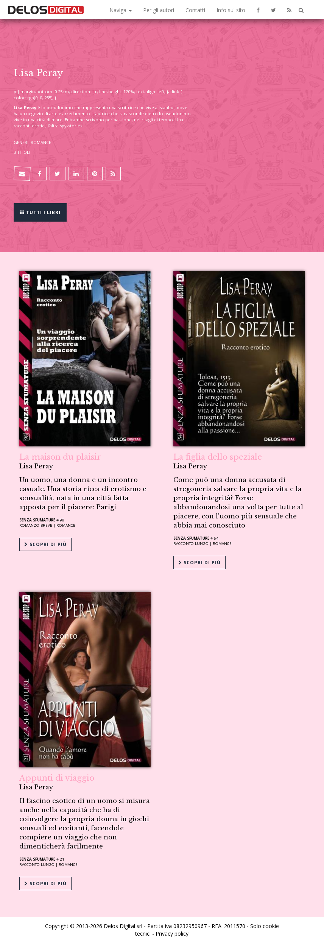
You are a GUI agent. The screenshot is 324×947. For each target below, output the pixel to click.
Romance (65, 525)
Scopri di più (45, 544)
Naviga (120, 10)
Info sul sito (231, 10)
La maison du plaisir (60, 457)
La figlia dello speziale (217, 457)
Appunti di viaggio (56, 778)
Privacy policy (172, 933)
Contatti (195, 10)
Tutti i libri (40, 211)
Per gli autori (158, 10)
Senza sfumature (37, 520)
